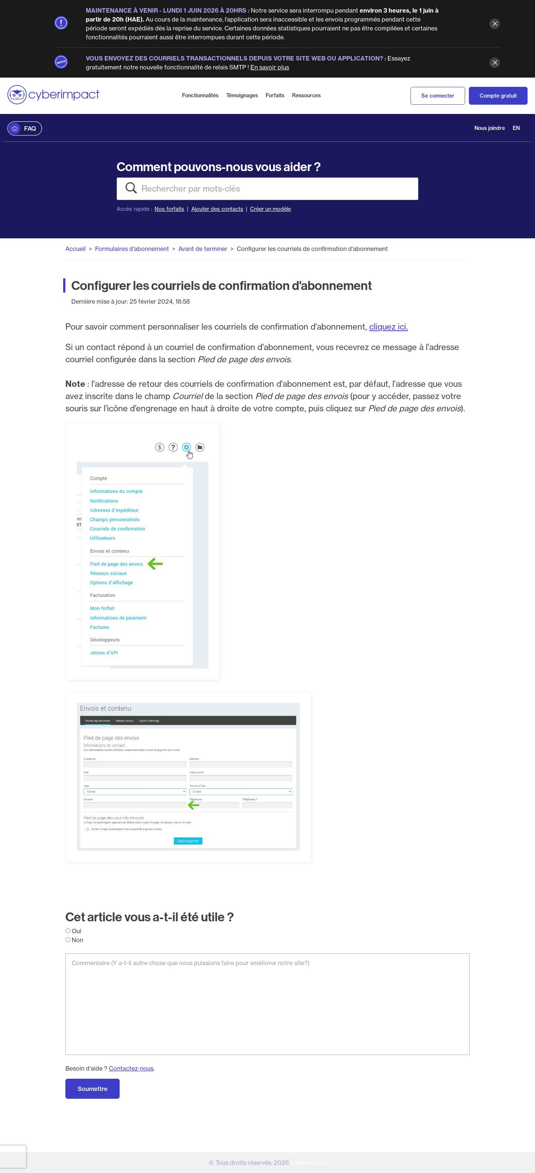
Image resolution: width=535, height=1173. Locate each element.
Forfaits (275, 95)
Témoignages (242, 95)
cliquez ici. (388, 326)
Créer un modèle (270, 209)
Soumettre (92, 1088)
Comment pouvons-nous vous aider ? (219, 166)
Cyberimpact (309, 1162)
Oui (73, 931)
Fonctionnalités (200, 95)
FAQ (30, 128)
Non (74, 940)
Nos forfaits (169, 209)
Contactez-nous (131, 1068)
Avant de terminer (202, 248)
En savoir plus (269, 67)
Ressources (306, 95)
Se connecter (437, 95)
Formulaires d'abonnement (132, 248)
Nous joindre (489, 128)
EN (516, 128)
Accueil (75, 248)
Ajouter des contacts (217, 209)
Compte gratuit (498, 95)
